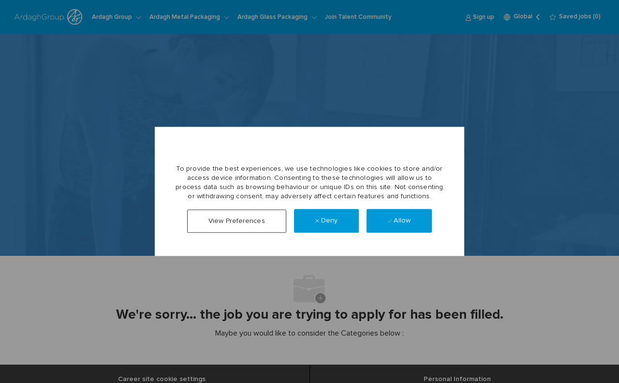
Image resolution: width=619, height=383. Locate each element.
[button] (236, 221)
